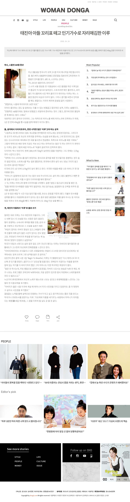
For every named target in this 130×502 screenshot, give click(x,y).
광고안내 (24, 491)
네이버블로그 (91, 456)
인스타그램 (77, 456)
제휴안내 (84, 491)
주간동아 (105, 2)
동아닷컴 (59, 491)
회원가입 (94, 2)
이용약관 (90, 491)
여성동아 (110, 2)
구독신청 (18, 491)
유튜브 (84, 456)
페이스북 (71, 456)
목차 (111, 479)
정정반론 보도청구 (48, 491)
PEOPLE (65, 23)
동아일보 (115, 2)
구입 (125, 479)
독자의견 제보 (38, 491)
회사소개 (65, 491)
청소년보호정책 (110, 491)
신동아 (100, 2)
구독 (118, 479)
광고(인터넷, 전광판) (75, 491)
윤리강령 (30, 491)
